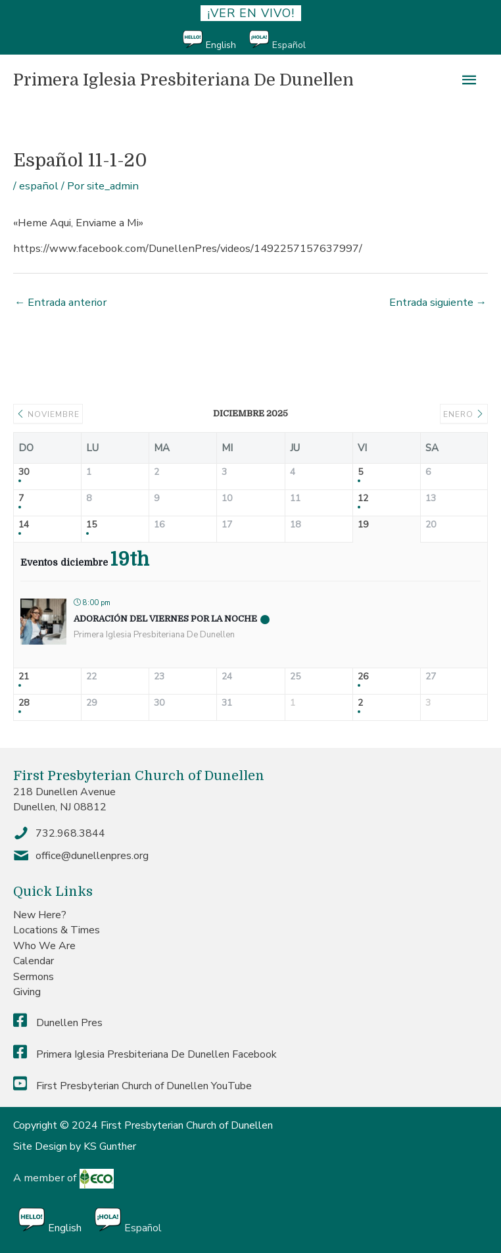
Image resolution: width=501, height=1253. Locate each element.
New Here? (39, 915)
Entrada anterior (60, 302)
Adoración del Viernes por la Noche (165, 619)
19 (363, 525)
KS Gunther (110, 1146)
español (39, 185)
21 (23, 677)
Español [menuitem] (289, 45)
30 (23, 472)
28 (23, 703)
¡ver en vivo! (251, 13)
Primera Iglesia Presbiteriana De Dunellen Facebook (145, 1054)
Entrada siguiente (438, 302)
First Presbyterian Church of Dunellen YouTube (132, 1086)
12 (363, 498)
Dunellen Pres (58, 1023)
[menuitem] (216, 40)
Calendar (33, 961)
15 (91, 525)
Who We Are (44, 946)
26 (363, 677)
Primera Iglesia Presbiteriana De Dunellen (183, 79)
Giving (27, 992)
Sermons (33, 977)
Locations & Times (56, 930)
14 (23, 525)
